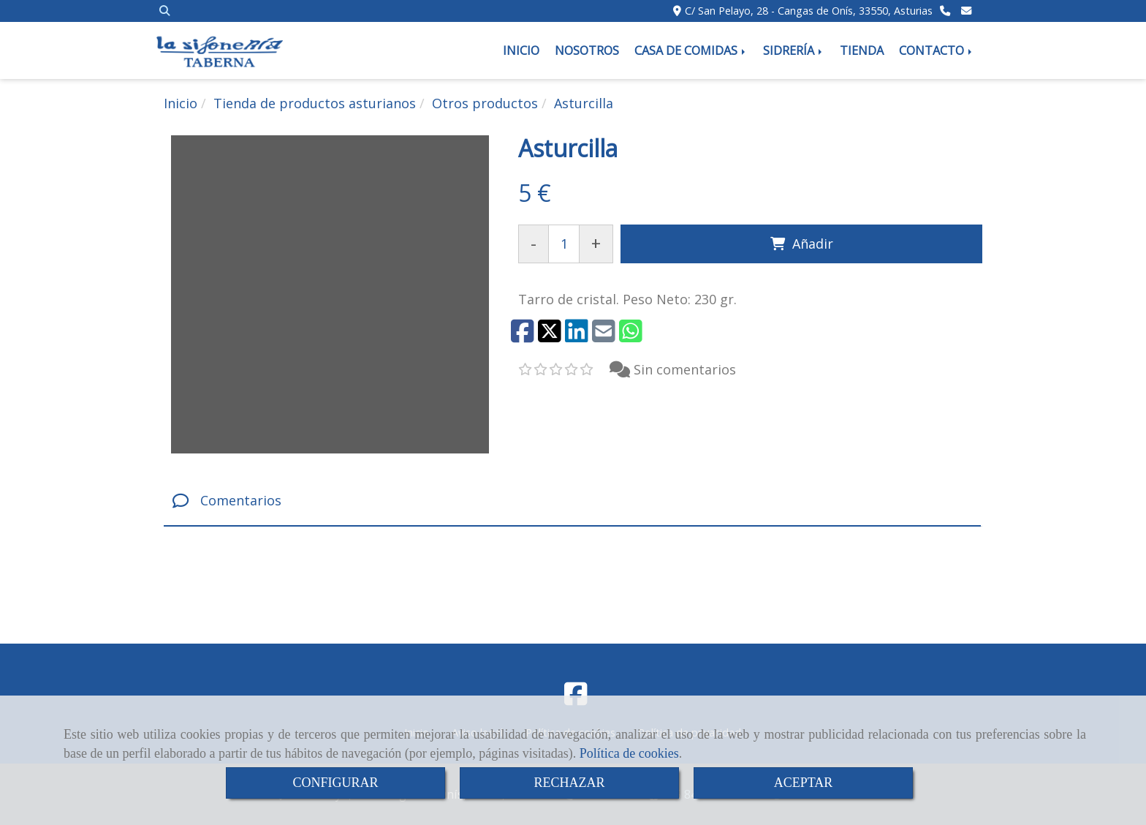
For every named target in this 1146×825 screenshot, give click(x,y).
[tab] (572, 501)
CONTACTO (936, 50)
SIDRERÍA (793, 50)
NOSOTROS (587, 50)
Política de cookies (629, 753)
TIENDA (862, 50)
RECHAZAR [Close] (569, 782)
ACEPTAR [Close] (803, 782)
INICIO (521, 50)
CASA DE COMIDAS (691, 50)
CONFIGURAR (335, 782)
